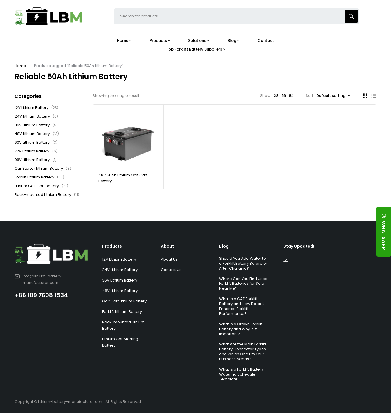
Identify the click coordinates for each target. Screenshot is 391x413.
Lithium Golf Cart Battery (41, 186)
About (167, 246)
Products (112, 246)
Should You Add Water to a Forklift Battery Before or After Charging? (243, 263)
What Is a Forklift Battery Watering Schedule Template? (241, 374)
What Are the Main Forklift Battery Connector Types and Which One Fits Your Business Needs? (242, 351)
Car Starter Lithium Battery (43, 169)
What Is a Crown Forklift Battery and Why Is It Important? (240, 329)
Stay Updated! (298, 246)
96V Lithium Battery (36, 160)
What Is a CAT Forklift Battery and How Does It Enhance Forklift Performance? (241, 306)
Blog (224, 246)
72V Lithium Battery (36, 151)
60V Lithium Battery (36, 142)
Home (20, 65)
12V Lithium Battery (36, 108)
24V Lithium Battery (36, 116)
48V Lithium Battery (37, 134)
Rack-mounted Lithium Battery (47, 195)
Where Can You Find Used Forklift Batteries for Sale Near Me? (243, 283)
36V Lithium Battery (36, 125)
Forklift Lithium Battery (39, 177)
